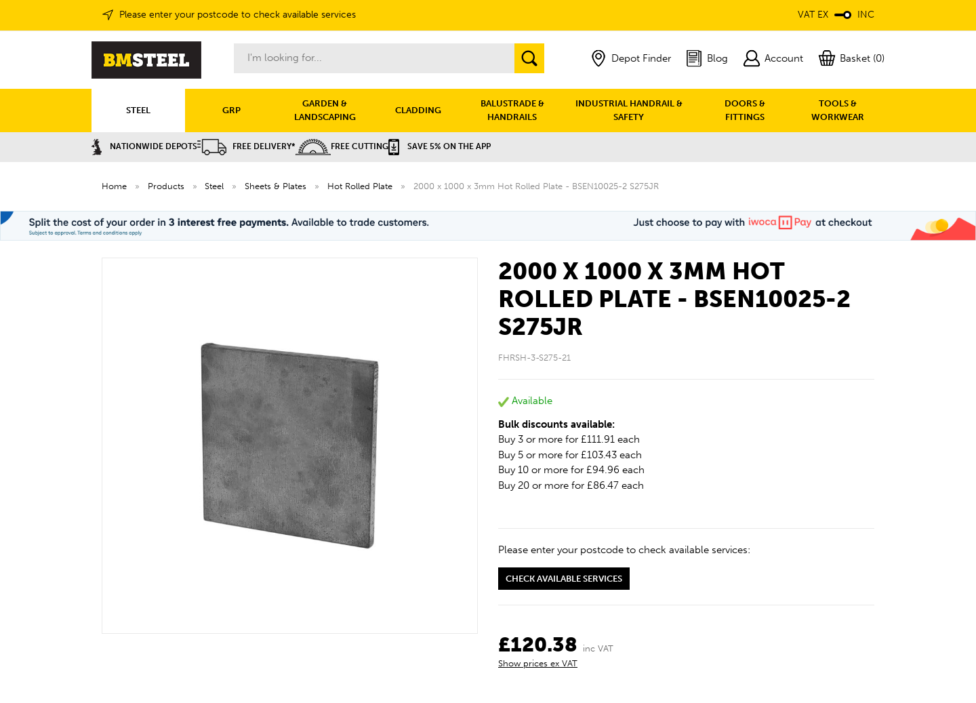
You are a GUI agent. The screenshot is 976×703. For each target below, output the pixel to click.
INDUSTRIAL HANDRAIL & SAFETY (629, 110)
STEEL (138, 110)
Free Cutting (342, 146)
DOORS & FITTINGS (745, 110)
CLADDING (418, 110)
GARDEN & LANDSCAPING (325, 110)
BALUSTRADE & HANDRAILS (512, 110)
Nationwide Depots (144, 146)
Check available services (564, 579)
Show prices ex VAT (537, 663)
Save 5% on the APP (439, 146)
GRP (231, 110)
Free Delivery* (246, 146)
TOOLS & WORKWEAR (837, 110)
